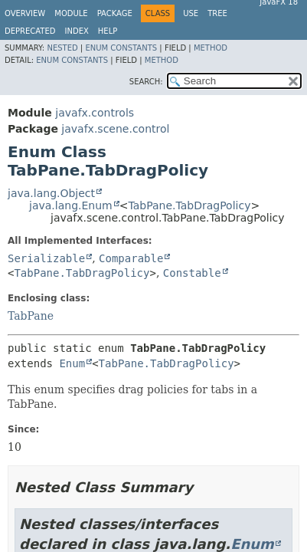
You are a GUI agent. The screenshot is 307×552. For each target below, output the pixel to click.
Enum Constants (121, 48)
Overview (25, 13)
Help (107, 31)
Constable (192, 273)
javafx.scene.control (115, 129)
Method (210, 48)
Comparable (131, 258)
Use (190, 13)
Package (114, 13)
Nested (62, 48)
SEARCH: (146, 81)
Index (77, 31)
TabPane (31, 316)
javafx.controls (94, 113)
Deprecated (30, 31)
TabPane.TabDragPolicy (189, 205)
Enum (72, 363)
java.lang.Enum (71, 205)
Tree (217, 13)
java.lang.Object (51, 193)
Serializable (46, 258)
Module (70, 13)
